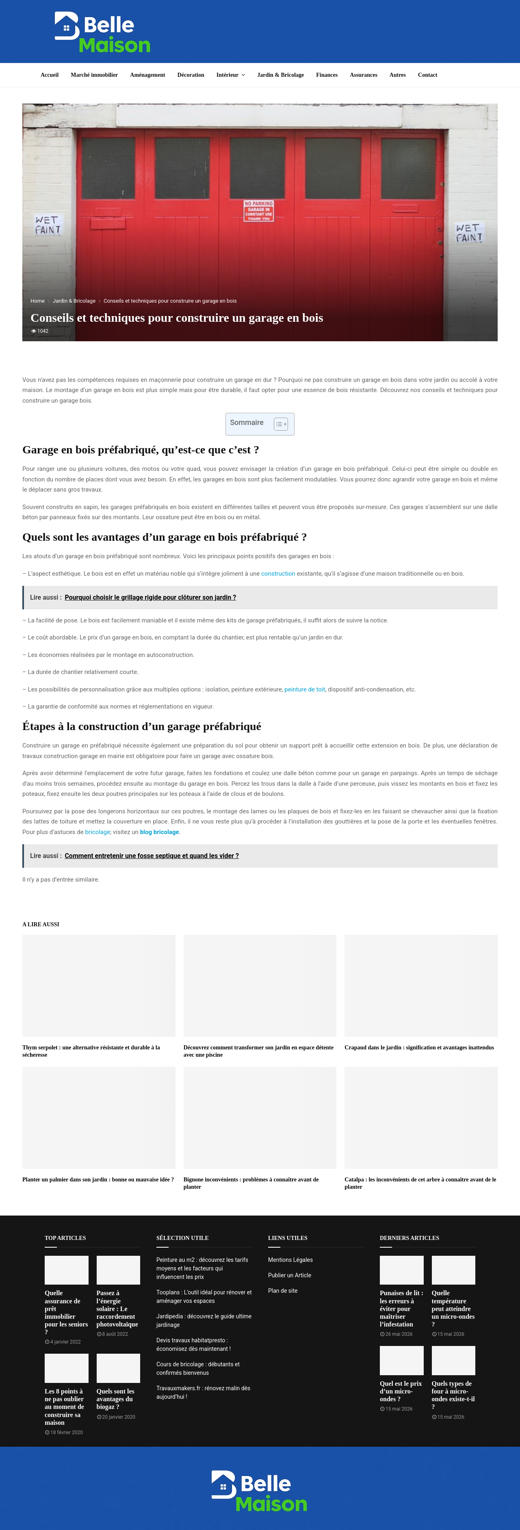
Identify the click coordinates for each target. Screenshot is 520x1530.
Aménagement (147, 75)
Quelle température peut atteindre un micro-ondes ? (453, 1308)
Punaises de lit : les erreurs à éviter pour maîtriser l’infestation (401, 1308)
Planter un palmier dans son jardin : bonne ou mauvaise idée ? (98, 1180)
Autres (398, 75)
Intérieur (227, 75)
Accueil (49, 75)
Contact (427, 75)
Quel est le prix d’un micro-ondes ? (401, 1391)
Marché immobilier (94, 75)
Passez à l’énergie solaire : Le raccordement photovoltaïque (117, 1308)
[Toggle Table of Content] (277, 424)
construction (278, 573)
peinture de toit (304, 689)
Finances (327, 75)
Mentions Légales (290, 1260)
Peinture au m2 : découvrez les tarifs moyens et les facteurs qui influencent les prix (202, 1268)
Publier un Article (289, 1275)
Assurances (363, 75)
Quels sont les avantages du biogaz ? (115, 1399)
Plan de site (282, 1290)
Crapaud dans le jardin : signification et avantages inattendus (419, 1048)
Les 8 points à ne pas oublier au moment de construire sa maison (64, 1407)
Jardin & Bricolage (280, 75)
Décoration (191, 75)
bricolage (97, 832)
